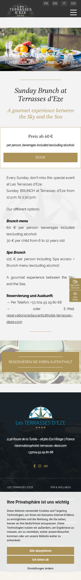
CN (73, 3)
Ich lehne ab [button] (40, 559)
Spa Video (75, 296)
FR (46, 3)
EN (55, 3)
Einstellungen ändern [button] (40, 568)
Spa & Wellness (61, 487)
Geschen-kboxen (75, 284)
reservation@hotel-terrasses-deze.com (40, 445)
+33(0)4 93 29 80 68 (40, 452)
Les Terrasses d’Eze (20, 487)
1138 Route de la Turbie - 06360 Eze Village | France (41, 439)
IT (64, 3)
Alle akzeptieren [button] (41, 550)
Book (40, 157)
